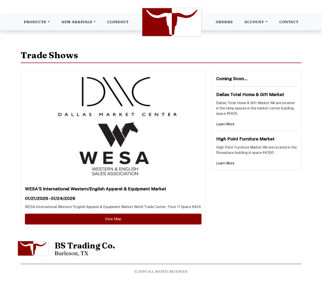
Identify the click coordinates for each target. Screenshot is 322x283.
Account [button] (254, 22)
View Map (113, 219)
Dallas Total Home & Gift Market (250, 94)
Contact (288, 22)
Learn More (225, 124)
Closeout (118, 22)
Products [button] (35, 22)
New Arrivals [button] (77, 22)
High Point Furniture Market (245, 139)
